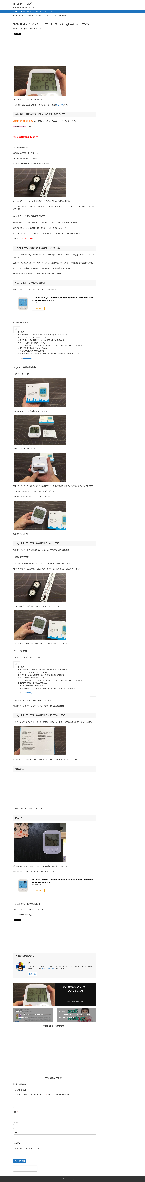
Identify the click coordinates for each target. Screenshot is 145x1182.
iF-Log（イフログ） (22, 3)
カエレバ (39, 302)
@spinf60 (59, 105)
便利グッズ (39, 28)
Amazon (38, 308)
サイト (15, 1132)
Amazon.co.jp (27, 358)
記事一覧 (32, 974)
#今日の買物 (46, 968)
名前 (15, 1112)
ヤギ (53, 968)
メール (16, 1122)
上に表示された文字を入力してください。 (27, 1148)
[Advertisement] (54, 51)
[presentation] (25, 1168)
